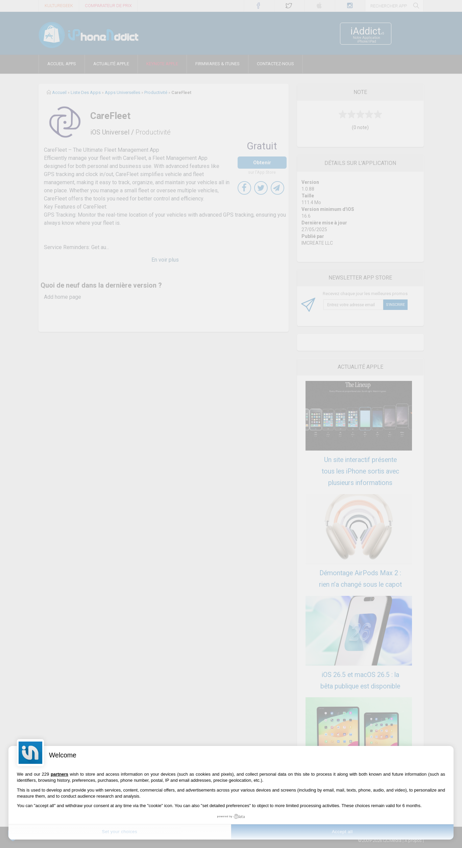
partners (59, 774)
